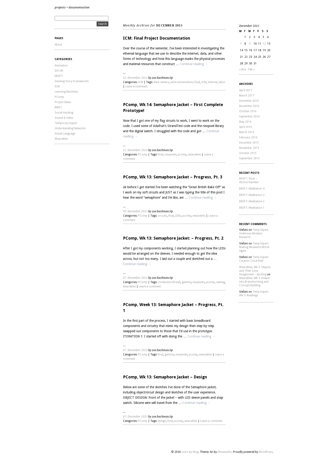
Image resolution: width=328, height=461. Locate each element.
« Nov (242, 69)
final (197, 82)
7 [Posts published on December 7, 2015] (240, 43)
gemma (186, 282)
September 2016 (249, 116)
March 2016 (246, 132)
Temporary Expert (66, 123)
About (58, 44)
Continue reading (194, 64)
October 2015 (247, 153)
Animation (61, 65)
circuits (162, 215)
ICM (57, 86)
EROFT (59, 76)
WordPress (266, 451)
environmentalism (181, 82)
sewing (220, 282)
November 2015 (249, 147)
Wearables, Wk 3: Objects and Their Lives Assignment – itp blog (255, 271)
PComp (59, 97)
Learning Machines (66, 91)
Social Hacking (64, 112)
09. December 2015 (135, 211)
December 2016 (249, 100)
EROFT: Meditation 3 (251, 195)
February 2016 (248, 137)
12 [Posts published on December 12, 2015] (264, 43)
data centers (161, 82)
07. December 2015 (135, 277)
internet (212, 82)
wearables (194, 154)
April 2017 (245, 90)
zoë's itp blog (190, 451)
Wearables (61, 138)
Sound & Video (64, 117)
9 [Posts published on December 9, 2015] (250, 43)
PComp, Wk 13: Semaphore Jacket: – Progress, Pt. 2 (173, 238)
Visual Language (65, 133)
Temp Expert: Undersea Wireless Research (254, 233)
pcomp (182, 154)
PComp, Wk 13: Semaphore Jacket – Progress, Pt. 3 (172, 177)
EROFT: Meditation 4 (251, 188)
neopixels (171, 154)
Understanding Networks (70, 128)
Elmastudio (225, 451)
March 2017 (246, 95)
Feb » (251, 69)
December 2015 (249, 142)
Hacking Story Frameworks (72, 81)
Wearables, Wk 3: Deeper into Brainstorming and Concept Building (254, 281)
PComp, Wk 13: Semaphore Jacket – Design (165, 377)
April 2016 (245, 127)
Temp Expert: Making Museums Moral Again (254, 247)
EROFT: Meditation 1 (251, 207)
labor (222, 82)
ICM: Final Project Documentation (156, 38)
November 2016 (249, 106)
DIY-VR (59, 70)
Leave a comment (136, 86)
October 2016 (247, 111)
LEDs (178, 215)
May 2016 (245, 121)
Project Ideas (63, 102)
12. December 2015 (135, 77)
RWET (58, 107)
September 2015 (249, 158)
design (162, 421)
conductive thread (169, 282)
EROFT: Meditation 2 (251, 201)
